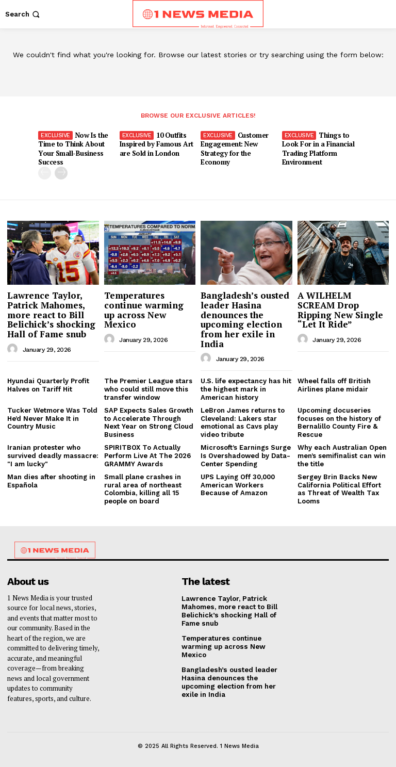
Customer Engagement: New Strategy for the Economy (235, 148)
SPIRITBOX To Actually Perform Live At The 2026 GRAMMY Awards (147, 455)
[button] (23, 14)
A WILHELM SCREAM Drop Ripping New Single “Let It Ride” (340, 309)
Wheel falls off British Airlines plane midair (334, 385)
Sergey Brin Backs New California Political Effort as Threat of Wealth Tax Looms (339, 488)
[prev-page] (44, 172)
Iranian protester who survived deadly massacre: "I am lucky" (52, 455)
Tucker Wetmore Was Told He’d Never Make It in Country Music (52, 418)
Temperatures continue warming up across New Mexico (144, 309)
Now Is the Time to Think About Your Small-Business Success (73, 148)
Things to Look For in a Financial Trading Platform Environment (318, 148)
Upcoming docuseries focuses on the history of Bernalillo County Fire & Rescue (339, 422)
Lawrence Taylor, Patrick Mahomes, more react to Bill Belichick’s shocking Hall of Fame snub (51, 314)
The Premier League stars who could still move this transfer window (148, 388)
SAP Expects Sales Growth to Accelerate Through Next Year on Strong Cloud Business (148, 422)
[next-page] (61, 172)
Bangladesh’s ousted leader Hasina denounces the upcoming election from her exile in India (245, 319)
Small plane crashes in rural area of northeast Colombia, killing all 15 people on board (143, 488)
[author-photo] (14, 348)
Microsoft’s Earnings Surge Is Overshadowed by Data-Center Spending (246, 455)
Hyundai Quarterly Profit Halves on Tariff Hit (48, 385)
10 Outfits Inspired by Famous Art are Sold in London (156, 143)
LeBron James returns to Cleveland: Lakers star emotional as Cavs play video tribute (243, 422)
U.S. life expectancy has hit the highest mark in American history (246, 388)
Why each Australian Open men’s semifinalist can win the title (342, 455)
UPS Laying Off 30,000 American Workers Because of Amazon (238, 484)
